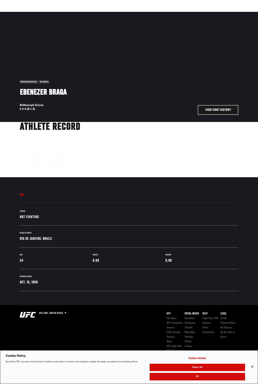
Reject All (197, 367)
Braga (120, 145)
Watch (197, 13)
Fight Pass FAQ (210, 318)
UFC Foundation (175, 323)
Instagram (190, 323)
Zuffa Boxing (214, 13)
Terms (223, 318)
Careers (171, 327)
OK (197, 376)
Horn (139, 145)
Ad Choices (226, 327)
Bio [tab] (22, 195)
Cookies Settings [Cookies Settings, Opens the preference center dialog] (197, 358)
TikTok (188, 341)
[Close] (252, 367)
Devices (206, 323)
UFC (169, 313)
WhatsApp (190, 332)
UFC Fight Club (174, 346)
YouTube (189, 337)
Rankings (30, 13)
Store (169, 341)
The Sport (171, 318)
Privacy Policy (227, 323)
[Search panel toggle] (240, 13)
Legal (223, 313)
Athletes (46, 13)
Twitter (188, 346)
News (60, 13)
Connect (183, 13)
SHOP (230, 13)
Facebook (190, 318)
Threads (189, 327)
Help (204, 313)
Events (15, 13)
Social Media (192, 313)
